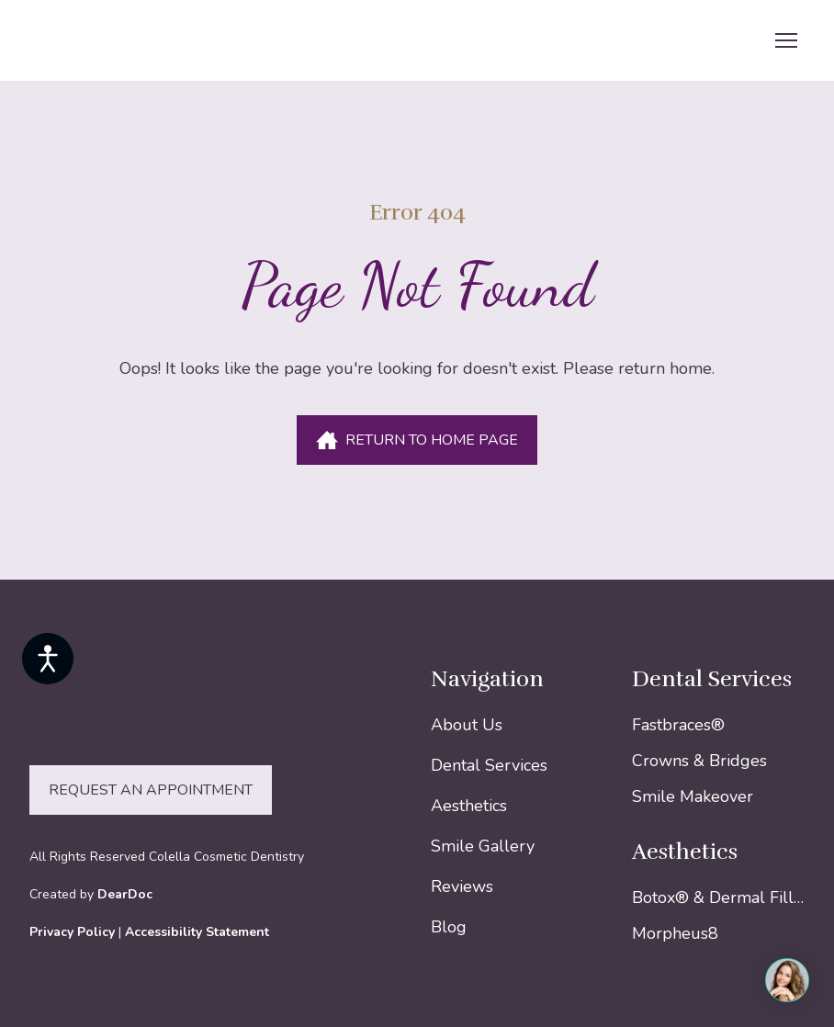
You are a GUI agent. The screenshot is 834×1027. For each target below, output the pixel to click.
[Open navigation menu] (786, 40)
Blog (449, 927)
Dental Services (489, 765)
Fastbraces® (678, 725)
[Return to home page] (141, 40)
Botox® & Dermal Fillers (721, 897)
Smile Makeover (692, 796)
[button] (417, 440)
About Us (466, 725)
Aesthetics (469, 806)
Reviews (462, 886)
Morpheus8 (675, 933)
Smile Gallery (483, 846)
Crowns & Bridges (699, 761)
